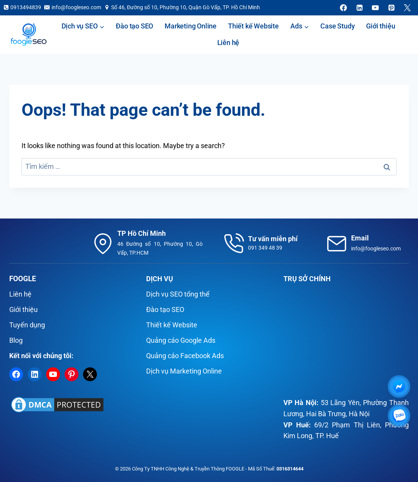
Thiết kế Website (253, 26)
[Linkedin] (359, 8)
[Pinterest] (391, 8)
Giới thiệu (380, 26)
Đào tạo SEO (134, 26)
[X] (407, 8)
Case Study (337, 26)
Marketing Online (190, 26)
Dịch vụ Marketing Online (184, 371)
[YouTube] (375, 8)
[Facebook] (343, 8)
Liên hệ (228, 42)
